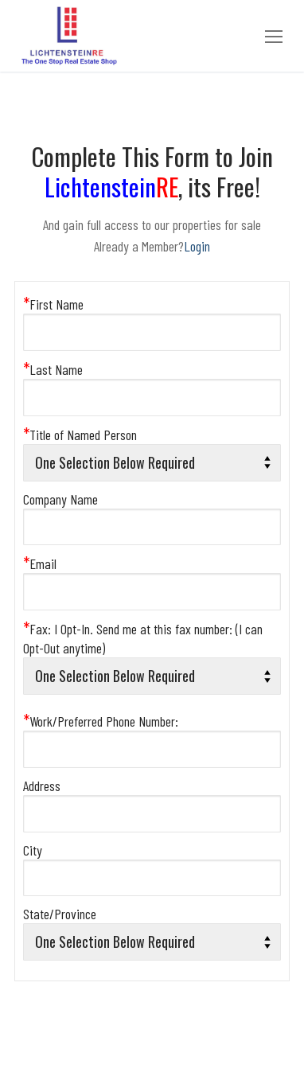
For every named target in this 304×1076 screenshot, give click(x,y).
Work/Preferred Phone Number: (100, 721)
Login (197, 246)
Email (40, 563)
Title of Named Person (80, 434)
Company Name (60, 499)
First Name (53, 304)
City (32, 850)
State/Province (59, 913)
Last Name (53, 369)
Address (41, 785)
